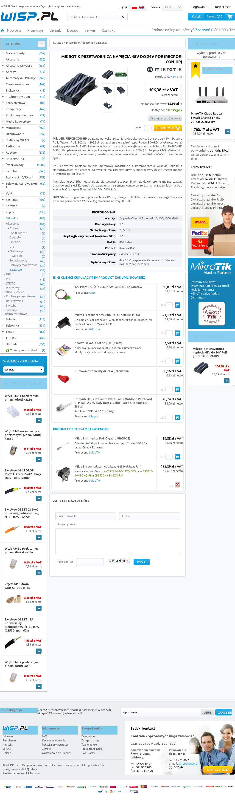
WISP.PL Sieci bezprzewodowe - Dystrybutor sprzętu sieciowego (41, 6)
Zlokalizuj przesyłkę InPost (207, 204)
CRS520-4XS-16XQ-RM (109, 475)
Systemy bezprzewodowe (24, 312)
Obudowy (27, 251)
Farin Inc (35, 773)
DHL (200, 222)
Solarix (25, 319)
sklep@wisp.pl (188, 763)
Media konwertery (25, 121)
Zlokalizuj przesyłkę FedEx (207, 199)
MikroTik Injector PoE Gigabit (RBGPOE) (102, 438)
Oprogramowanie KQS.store (20, 769)
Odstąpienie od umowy (56, 753)
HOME (2, 30)
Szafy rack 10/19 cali (25, 177)
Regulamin (9, 740)
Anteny (25, 72)
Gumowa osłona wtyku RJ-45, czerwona (102, 371)
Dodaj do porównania (165, 118)
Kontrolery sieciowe (25, 115)
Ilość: (137, 128)
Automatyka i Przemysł (25, 78)
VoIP (25, 193)
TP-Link (25, 338)
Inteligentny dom (25, 96)
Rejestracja (223, 7)
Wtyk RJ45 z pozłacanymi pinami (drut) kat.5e (22, 397)
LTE (27, 247)
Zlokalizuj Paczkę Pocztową (208, 208)
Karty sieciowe (25, 103)
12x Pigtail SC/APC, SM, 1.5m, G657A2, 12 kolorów (108, 287)
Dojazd (72, 30)
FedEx (199, 233)
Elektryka (25, 90)
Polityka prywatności (55, 744)
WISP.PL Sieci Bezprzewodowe (24, 765)
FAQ (44, 736)
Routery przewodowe (25, 296)
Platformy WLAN (25, 140)
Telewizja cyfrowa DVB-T (25, 185)
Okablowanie (25, 134)
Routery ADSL (25, 159)
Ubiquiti (25, 344)
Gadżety (27, 237)
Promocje (35, 30)
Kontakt (108, 30)
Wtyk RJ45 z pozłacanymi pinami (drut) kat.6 (22, 664)
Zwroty (46, 748)
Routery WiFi (25, 301)
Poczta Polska (200, 243)
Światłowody (25, 165)
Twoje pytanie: (67, 524)
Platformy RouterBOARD (24, 289)
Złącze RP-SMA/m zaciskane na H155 (17, 585)
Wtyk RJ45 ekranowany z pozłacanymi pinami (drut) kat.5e (23, 434)
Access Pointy (25, 53)
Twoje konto (89, 744)
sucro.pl (22, 773)
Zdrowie (25, 206)
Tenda (25, 331)
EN (142, 7)
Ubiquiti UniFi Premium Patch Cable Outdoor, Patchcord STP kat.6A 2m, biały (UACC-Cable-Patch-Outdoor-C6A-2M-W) (113, 402)
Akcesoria (25, 59)
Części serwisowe (25, 84)
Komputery (25, 109)
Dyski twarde (27, 233)
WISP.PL (29, 16)
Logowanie (199, 7)
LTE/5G (25, 283)
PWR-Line (27, 256)
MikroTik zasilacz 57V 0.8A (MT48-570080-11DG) (107, 315)
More (39, 420)
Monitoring (25, 127)
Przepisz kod (65, 561)
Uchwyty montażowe (27, 265)
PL (134, 7)
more (227, 131)
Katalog (58, 42)
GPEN (25, 274)
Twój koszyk (88, 753)
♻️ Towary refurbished (25, 350)
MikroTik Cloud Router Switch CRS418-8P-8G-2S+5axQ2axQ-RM (206, 117)
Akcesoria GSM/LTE (25, 65)
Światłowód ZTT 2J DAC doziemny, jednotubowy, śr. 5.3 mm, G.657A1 (22, 513)
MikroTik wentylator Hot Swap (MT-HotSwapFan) (108, 466)
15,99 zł (173, 104)
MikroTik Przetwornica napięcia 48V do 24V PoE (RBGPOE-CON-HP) (210, 352)
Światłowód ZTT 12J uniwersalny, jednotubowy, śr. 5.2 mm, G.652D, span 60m (22, 624)
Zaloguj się (88, 736)
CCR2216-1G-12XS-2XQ (121, 471)
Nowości (14, 30)
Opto (92, 292)
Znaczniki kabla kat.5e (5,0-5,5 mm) (98, 343)
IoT (25, 279)
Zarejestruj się (90, 740)
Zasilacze (27, 270)
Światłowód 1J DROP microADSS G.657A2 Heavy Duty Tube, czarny (23, 473)
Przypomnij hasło (92, 748)
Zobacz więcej (218, 769)
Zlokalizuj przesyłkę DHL (206, 195)
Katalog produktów (54, 740)
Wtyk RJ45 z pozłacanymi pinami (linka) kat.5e (22, 550)
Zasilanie (25, 199)
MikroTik (25, 218)
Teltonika (25, 325)
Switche (25, 171)
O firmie (8, 736)
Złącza (25, 212)
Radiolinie (25, 146)
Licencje (27, 242)
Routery (25, 152)
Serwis (90, 30)
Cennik (55, 30)
